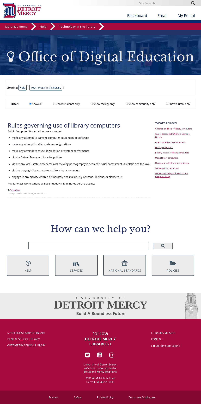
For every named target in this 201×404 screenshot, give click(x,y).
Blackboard (137, 15)
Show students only (66, 104)
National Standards (125, 266)
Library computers (164, 147)
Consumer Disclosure (142, 397)
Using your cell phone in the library (172, 163)
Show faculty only (103, 104)
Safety (78, 397)
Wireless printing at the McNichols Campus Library (171, 175)
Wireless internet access (167, 168)
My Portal (186, 15)
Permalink (15, 190)
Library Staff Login (167, 346)
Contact (157, 339)
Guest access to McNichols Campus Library (172, 135)
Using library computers (166, 157)
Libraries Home (16, 31)
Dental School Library (23, 339)
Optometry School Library (26, 345)
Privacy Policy (105, 397)
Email (162, 15)
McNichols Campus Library (26, 333)
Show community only (140, 104)
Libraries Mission (163, 333)
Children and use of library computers (173, 128)
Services (76, 266)
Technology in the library (77, 31)
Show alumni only (178, 104)
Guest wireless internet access (170, 142)
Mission (54, 397)
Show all (35, 104)
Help (43, 31)
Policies (173, 266)
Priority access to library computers (172, 152)
